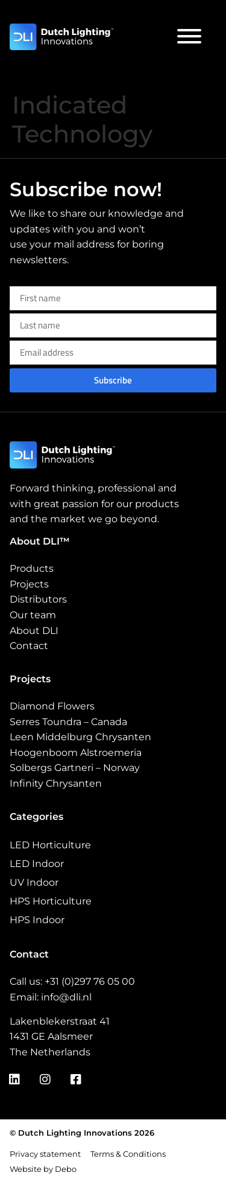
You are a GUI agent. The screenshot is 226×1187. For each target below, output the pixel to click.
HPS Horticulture (51, 901)
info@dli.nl (66, 997)
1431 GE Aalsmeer (51, 1036)
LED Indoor (37, 863)
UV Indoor (34, 882)
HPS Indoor (37, 920)
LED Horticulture (50, 845)
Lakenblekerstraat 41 (60, 1021)
